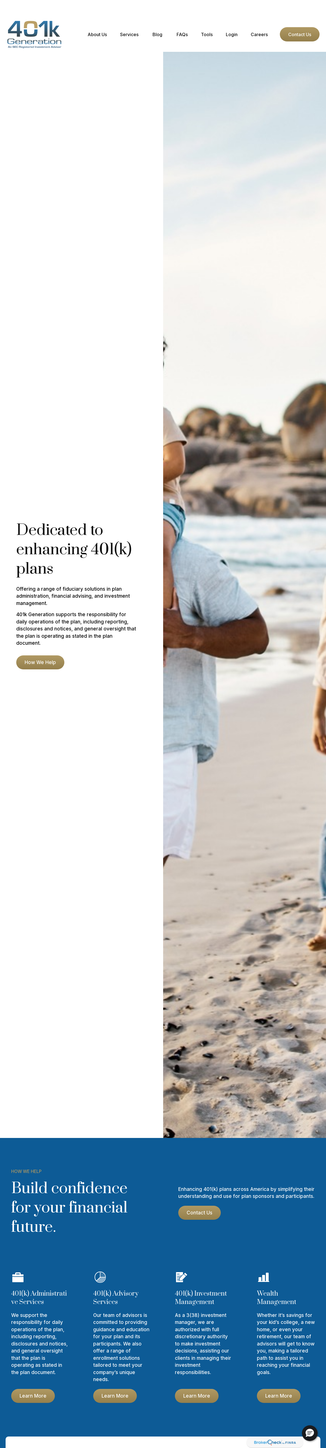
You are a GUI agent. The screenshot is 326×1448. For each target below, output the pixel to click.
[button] (97, 17)
